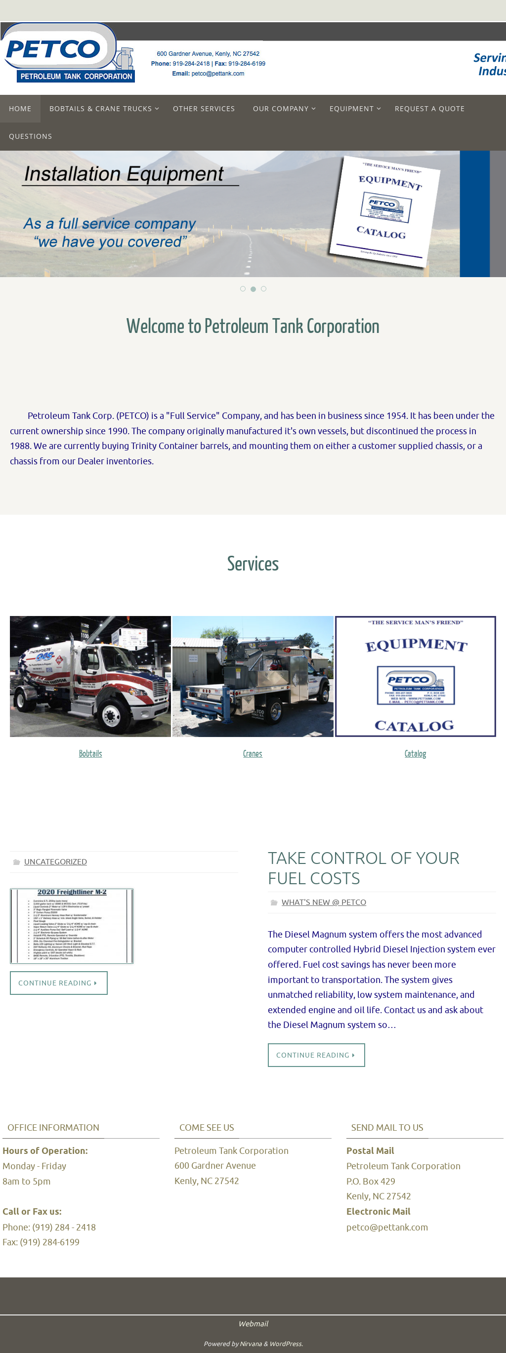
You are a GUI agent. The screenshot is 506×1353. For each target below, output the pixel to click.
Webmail (253, 1324)
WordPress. (286, 1344)
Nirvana (251, 1344)
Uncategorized (55, 862)
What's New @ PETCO (324, 902)
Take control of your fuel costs (364, 868)
